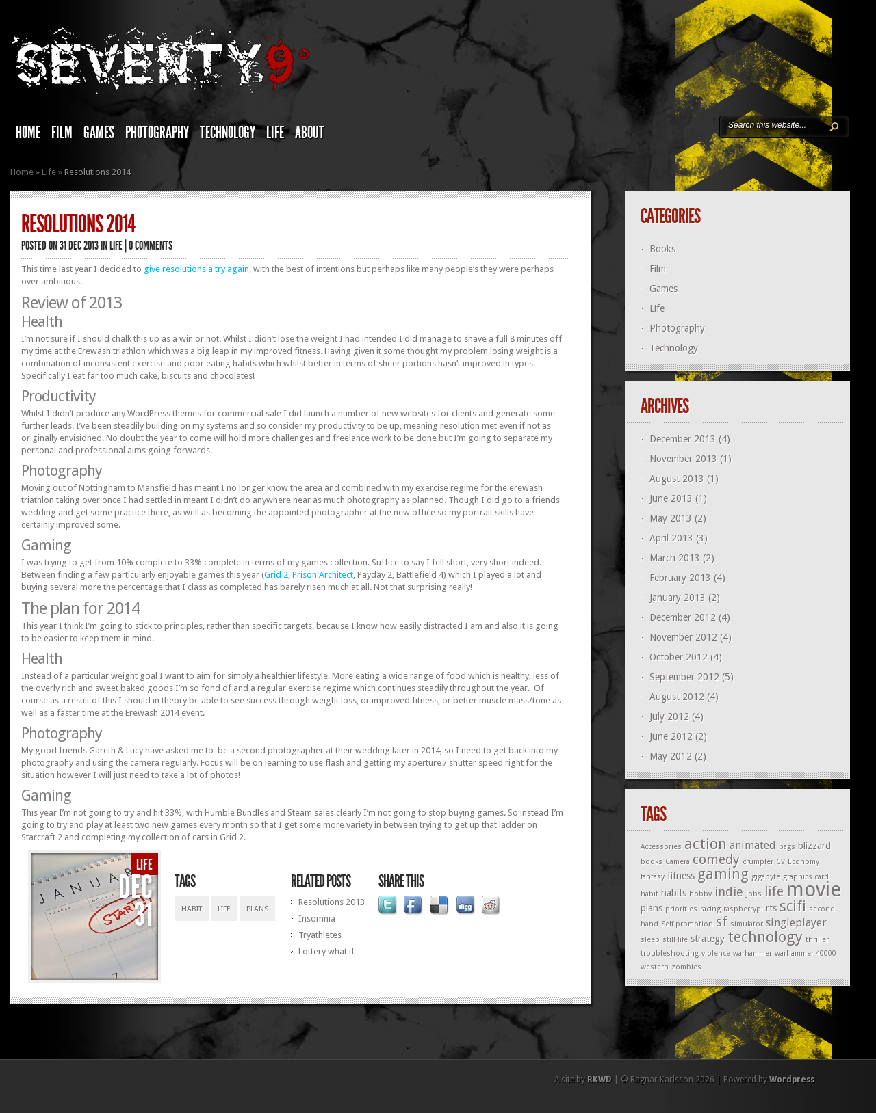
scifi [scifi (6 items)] (793, 906)
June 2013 (671, 498)
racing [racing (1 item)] (710, 908)
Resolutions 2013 (331, 902)
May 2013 (670, 518)
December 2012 (682, 617)
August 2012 (676, 696)
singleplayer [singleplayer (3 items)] (796, 922)
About (309, 132)
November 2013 (683, 458)
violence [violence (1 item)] (715, 953)
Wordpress (791, 1079)
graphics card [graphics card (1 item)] (806, 876)
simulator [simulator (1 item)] (746, 924)
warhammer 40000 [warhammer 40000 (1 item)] (805, 953)
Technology (227, 132)
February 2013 (680, 577)
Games (98, 132)
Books (662, 248)
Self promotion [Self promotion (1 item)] (687, 924)
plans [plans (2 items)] (651, 907)
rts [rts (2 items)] (771, 907)
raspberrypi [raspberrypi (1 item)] (743, 908)
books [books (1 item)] (651, 861)
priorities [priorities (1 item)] (681, 908)
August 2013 (676, 478)
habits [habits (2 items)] (673, 892)
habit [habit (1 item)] (649, 893)
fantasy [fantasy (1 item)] (653, 876)
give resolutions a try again (196, 269)
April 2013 (671, 538)
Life (275, 132)
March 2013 (674, 557)
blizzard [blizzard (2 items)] (814, 845)
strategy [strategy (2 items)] (708, 938)
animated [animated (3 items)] (753, 845)
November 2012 (683, 637)
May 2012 (670, 756)
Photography (157, 132)
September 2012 (684, 676)
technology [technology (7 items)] (765, 937)
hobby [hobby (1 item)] (700, 893)
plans (257, 908)
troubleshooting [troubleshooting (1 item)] (670, 953)
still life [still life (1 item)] (675, 939)
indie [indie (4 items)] (728, 892)
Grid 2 (276, 574)
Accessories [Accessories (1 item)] (661, 846)
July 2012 (669, 716)
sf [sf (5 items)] (721, 922)
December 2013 (682, 438)
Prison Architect (322, 574)
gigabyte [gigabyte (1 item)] (765, 876)
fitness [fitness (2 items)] (681, 875)
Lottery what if (326, 951)
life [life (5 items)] (774, 892)
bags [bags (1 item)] (787, 846)
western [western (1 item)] (655, 967)
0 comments (150, 245)
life (224, 908)
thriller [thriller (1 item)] (817, 939)
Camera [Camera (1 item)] (677, 861)
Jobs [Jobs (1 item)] (754, 893)
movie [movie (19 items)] (813, 889)
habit (191, 908)
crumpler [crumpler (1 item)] (758, 861)
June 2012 (671, 736)
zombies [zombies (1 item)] (686, 967)
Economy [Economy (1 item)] (803, 861)
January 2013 (677, 597)
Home (28, 132)
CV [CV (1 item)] (780, 861)
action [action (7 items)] (705, 844)
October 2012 (678, 657)
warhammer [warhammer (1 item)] (752, 953)
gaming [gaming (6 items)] (723, 874)
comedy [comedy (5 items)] (716, 860)
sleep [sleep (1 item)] (650, 939)
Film (62, 132)
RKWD (599, 1079)
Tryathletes (320, 935)
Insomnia (316, 918)
